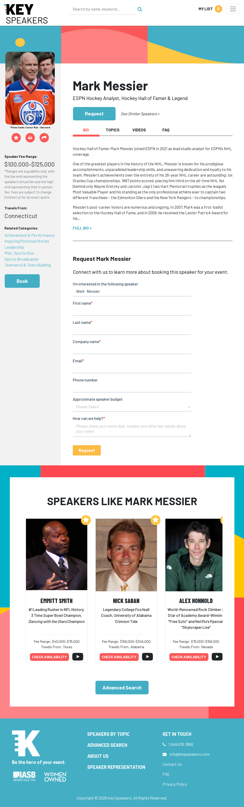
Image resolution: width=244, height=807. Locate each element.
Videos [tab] (139, 129)
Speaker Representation (116, 767)
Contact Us (172, 764)
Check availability (49, 657)
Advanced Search (122, 687)
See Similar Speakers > (140, 113)
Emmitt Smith (56, 600)
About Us (98, 756)
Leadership (14, 247)
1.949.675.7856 (180, 744)
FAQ (166, 774)
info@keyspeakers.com (189, 754)
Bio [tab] (86, 129)
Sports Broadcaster (21, 259)
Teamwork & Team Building (27, 265)
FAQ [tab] (165, 129)
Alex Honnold (196, 600)
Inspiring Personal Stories (26, 241)
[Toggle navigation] (233, 9)
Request (94, 113)
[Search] (102, 9)
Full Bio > (82, 228)
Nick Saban (126, 600)
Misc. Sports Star (19, 253)
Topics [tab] (113, 129)
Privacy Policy (175, 784)
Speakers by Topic (108, 734)
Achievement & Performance (29, 235)
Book (22, 281)
